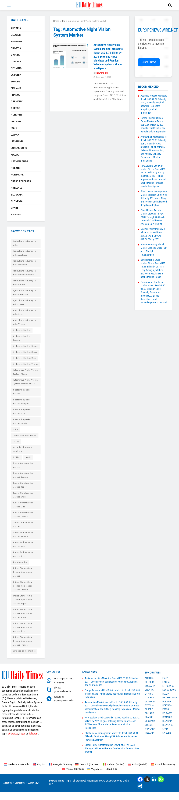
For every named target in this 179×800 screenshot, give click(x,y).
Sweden (16, 214)
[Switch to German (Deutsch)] (87, 764)
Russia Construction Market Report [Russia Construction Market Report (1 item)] (23, 485)
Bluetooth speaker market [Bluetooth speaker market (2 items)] (22, 392)
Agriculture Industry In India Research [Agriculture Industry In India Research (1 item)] (24, 292)
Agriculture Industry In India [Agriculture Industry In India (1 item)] (24, 243)
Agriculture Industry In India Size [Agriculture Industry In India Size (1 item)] (24, 312)
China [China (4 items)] (15, 429)
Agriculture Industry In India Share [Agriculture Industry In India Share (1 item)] (24, 302)
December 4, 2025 (102, 77)
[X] (147, 779)
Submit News (149, 62)
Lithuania (17, 141)
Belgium (16, 34)
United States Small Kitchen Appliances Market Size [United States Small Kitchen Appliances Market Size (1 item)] (23, 627)
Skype (22, 733)
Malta (15, 154)
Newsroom (102, 73)
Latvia (15, 134)
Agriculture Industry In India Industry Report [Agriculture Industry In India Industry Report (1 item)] (24, 273)
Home (56, 21)
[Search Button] (170, 5)
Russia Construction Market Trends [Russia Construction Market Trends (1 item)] (23, 515)
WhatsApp (13, 733)
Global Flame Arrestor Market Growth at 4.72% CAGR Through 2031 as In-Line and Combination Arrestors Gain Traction (153, 217)
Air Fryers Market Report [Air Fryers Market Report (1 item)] (25, 346)
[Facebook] (140, 779)
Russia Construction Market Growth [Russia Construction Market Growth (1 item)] (23, 475)
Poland (15, 168)
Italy (14, 128)
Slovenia (17, 201)
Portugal (17, 174)
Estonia (16, 74)
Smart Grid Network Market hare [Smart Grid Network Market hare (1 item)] (23, 544)
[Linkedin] (154, 779)
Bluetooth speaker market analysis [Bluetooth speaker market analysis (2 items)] (22, 402)
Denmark (16, 68)
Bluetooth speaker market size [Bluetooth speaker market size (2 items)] (22, 411)
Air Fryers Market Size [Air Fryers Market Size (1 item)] (24, 358)
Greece (15, 108)
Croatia (16, 48)
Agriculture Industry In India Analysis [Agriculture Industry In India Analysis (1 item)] (24, 253)
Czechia (16, 61)
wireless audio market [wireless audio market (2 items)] (24, 651)
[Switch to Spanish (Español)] (163, 764)
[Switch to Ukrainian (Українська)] (102, 769)
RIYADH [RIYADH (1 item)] (16, 457)
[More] (140, 786)
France (15, 94)
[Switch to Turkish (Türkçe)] (72, 769)
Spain (14, 207)
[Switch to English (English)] (39, 764)
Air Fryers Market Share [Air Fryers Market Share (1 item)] (25, 352)
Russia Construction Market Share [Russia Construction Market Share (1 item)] (23, 495)
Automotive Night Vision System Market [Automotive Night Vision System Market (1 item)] (25, 372)
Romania (16, 188)
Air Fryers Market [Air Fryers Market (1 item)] (22, 330)
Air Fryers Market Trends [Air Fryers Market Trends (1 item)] (26, 364)
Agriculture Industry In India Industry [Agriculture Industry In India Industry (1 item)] (24, 263)
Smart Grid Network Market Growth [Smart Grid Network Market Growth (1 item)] (23, 534)
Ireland (16, 121)
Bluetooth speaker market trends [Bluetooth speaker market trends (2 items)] (22, 421)
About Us (7, 783)
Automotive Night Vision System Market (87, 21)
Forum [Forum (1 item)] (16, 441)
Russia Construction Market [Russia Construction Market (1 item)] (23, 465)
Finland (16, 88)
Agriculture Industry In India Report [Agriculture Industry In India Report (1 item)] (24, 283)
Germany (17, 101)
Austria (16, 28)
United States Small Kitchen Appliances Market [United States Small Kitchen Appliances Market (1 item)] (23, 572)
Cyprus (15, 54)
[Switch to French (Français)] (60, 764)
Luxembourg (19, 148)
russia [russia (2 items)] (28, 457)
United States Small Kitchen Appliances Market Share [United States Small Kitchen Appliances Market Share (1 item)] (23, 613)
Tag (63, 21)
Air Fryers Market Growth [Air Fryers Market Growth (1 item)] (22, 338)
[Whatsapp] (161, 779)
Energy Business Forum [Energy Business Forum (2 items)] (25, 435)
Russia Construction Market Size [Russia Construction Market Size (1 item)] (23, 505)
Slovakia (16, 194)
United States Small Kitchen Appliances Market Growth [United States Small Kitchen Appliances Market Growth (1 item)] (23, 586)
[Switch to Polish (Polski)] (137, 764)
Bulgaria (17, 41)
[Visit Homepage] (89, 5)
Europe (15, 81)
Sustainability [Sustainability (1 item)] (20, 562)
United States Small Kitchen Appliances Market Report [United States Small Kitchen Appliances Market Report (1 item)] (23, 600)
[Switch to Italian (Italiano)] (113, 764)
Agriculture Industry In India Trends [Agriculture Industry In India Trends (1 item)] (24, 322)
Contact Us (20, 783)
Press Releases (21, 181)
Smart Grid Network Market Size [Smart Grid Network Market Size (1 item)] (23, 554)
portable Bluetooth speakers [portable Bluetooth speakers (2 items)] (22, 449)
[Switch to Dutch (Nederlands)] (16, 764)
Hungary (16, 114)
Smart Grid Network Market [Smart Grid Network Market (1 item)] (23, 525)
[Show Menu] (9, 5)
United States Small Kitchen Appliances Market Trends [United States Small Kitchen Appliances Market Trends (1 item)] (23, 641)
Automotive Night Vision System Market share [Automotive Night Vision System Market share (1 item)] (25, 382)
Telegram (33, 733)
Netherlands (19, 161)
